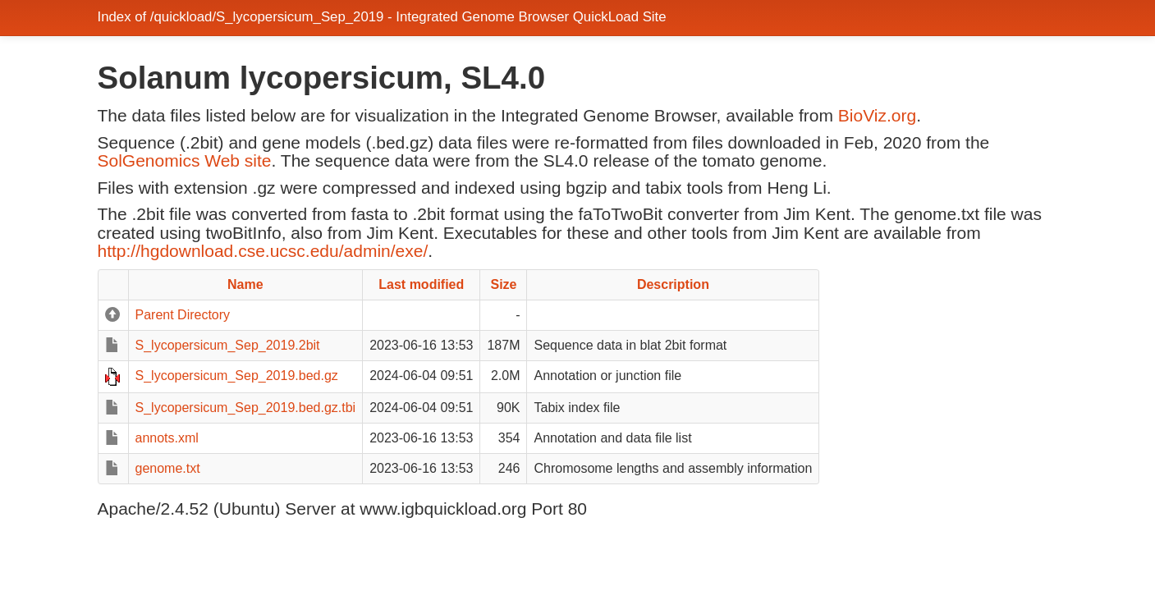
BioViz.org (877, 115)
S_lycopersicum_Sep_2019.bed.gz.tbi (245, 408)
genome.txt (167, 468)
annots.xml (167, 438)
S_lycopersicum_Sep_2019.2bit (227, 345)
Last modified (421, 284)
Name (245, 284)
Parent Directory (183, 315)
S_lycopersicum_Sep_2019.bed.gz (236, 376)
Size (503, 284)
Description (673, 284)
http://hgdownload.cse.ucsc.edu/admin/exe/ (263, 250)
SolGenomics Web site (185, 160)
